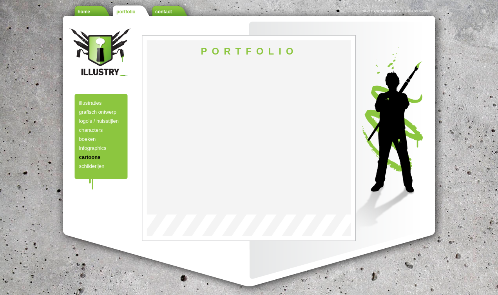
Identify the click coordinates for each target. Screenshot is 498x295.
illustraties (90, 103)
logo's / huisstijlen (99, 121)
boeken (87, 139)
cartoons (90, 157)
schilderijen (92, 166)
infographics (93, 148)
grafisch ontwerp (97, 112)
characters (91, 130)
